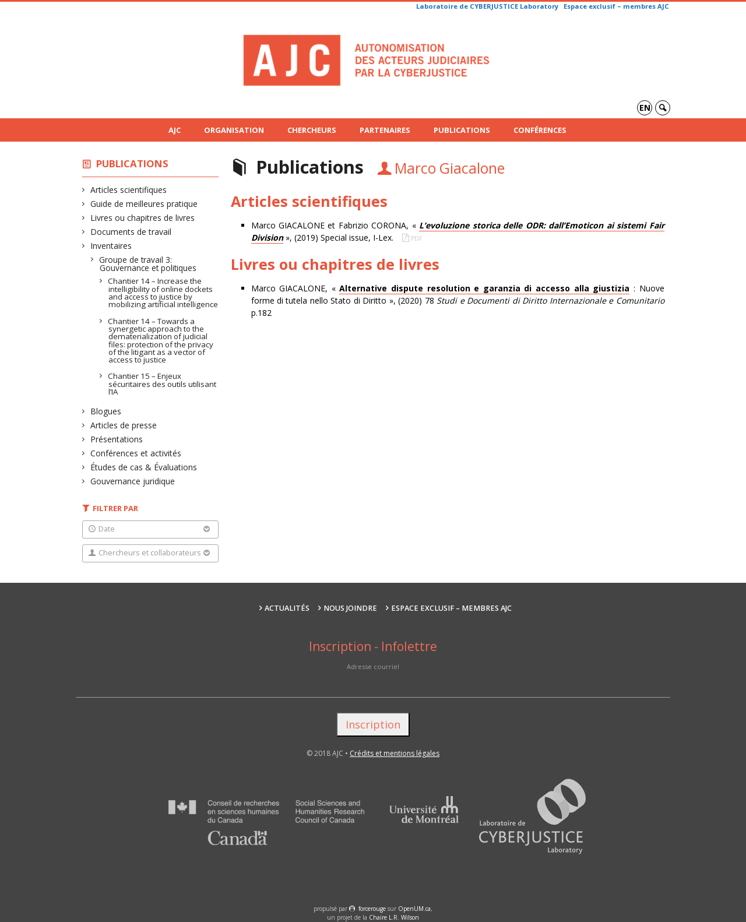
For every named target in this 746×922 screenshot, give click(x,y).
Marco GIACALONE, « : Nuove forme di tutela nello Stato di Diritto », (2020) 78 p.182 (457, 300)
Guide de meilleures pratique (144, 203)
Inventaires (111, 245)
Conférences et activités (136, 453)
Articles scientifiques (129, 189)
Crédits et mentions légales (394, 753)
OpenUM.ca (414, 909)
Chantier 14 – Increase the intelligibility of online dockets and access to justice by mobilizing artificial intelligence (163, 292)
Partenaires (385, 130)
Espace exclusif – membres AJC (616, 6)
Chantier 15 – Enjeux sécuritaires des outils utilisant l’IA (162, 384)
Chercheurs (311, 130)
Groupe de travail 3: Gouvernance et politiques (148, 263)
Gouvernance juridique (133, 481)
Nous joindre (350, 608)
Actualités (287, 608)
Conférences (539, 130)
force (372, 909)
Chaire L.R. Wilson (394, 917)
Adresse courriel (373, 666)
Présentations (117, 439)
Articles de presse (124, 425)
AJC (174, 130)
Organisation (234, 130)
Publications (462, 130)
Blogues (106, 411)
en (644, 107)
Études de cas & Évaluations (144, 467)
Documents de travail (131, 231)
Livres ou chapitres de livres (143, 217)
